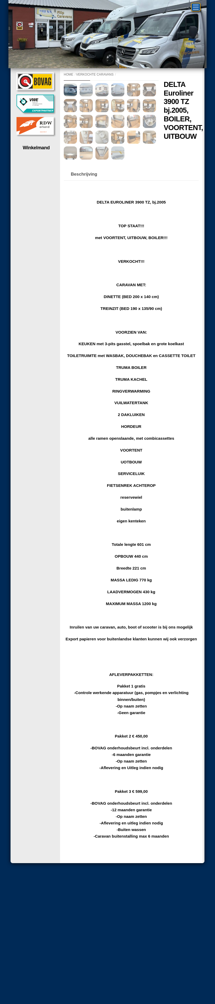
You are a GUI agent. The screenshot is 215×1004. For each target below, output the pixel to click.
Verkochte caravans (95, 74)
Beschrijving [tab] (84, 250)
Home (68, 74)
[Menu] (196, 7)
